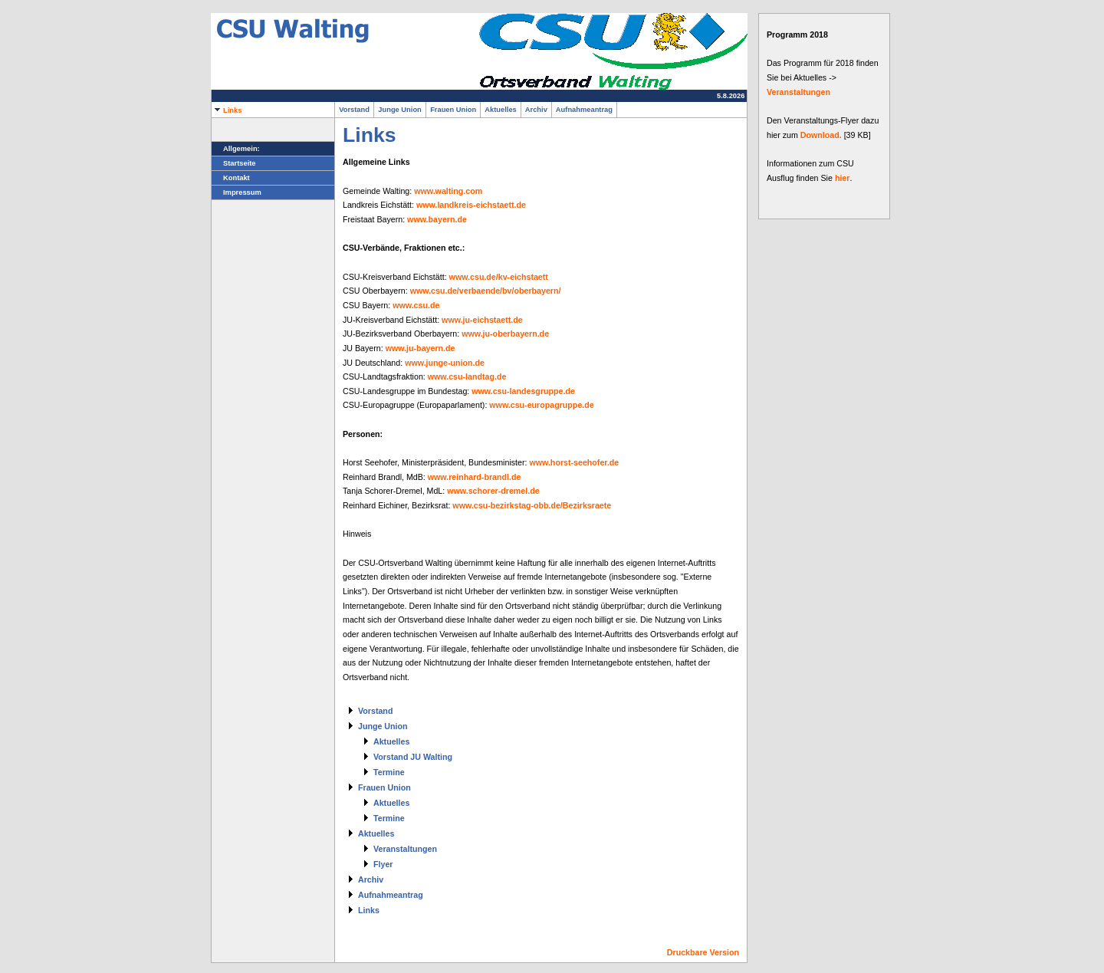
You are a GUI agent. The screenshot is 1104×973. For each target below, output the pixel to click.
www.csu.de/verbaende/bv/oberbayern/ (485, 290)
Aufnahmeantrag (584, 109)
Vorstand (354, 109)
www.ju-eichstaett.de (482, 319)
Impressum (236, 192)
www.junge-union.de (445, 362)
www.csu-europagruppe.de (541, 404)
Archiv (536, 109)
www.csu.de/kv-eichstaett (498, 276)
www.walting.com (448, 191)
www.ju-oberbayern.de (505, 333)
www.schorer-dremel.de (493, 490)
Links (227, 110)
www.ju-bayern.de (420, 348)
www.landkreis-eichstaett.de (471, 204)
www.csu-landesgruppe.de (523, 391)
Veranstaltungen (405, 848)
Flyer (383, 864)
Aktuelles (501, 109)
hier (842, 177)
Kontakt (231, 178)
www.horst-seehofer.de (574, 462)
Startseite (234, 163)
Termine (389, 772)
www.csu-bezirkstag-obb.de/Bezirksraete (531, 505)
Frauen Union (453, 109)
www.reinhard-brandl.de (474, 477)
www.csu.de (416, 305)
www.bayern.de (437, 219)
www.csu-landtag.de (467, 376)
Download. (821, 135)
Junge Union (400, 109)
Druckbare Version (703, 952)
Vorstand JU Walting (412, 756)
